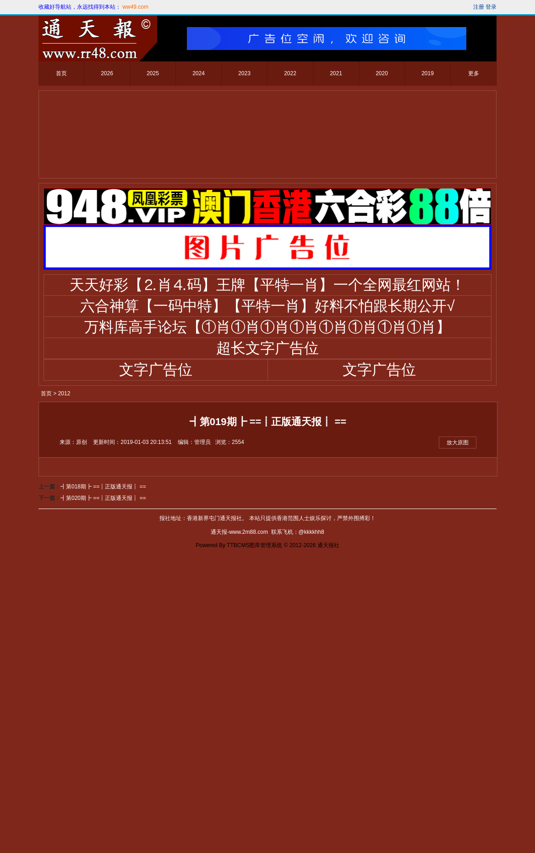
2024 (198, 73)
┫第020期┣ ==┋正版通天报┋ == (103, 798)
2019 (427, 73)
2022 (290, 73)
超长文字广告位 (267, 348)
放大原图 (458, 442)
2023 (244, 73)
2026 (107, 73)
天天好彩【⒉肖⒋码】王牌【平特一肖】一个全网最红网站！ (267, 285)
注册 (478, 7)
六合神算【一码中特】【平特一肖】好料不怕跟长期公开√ (267, 306)
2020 (382, 73)
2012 (64, 393)
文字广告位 (155, 369)
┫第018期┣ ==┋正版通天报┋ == (103, 786)
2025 (153, 73)
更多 (473, 73)
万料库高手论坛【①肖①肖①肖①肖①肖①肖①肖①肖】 (267, 327)
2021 (336, 73)
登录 (491, 7)
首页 (61, 73)
